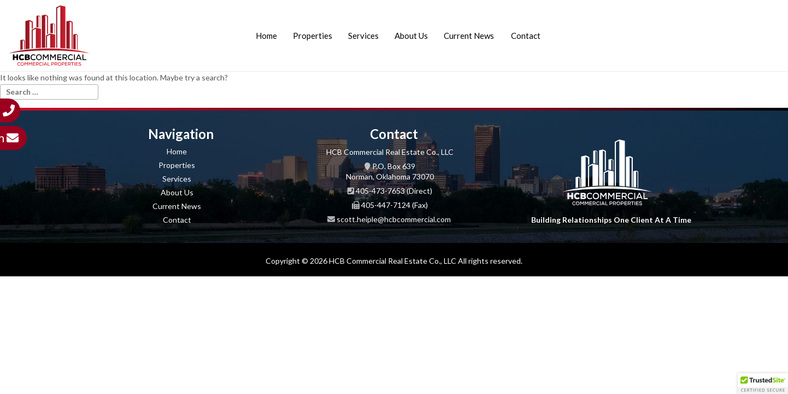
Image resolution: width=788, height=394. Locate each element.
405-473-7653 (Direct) (394, 190)
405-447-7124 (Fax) (394, 205)
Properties (312, 35)
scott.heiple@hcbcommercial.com (394, 219)
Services (363, 35)
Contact (525, 35)
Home (266, 35)
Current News (469, 35)
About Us (411, 35)
